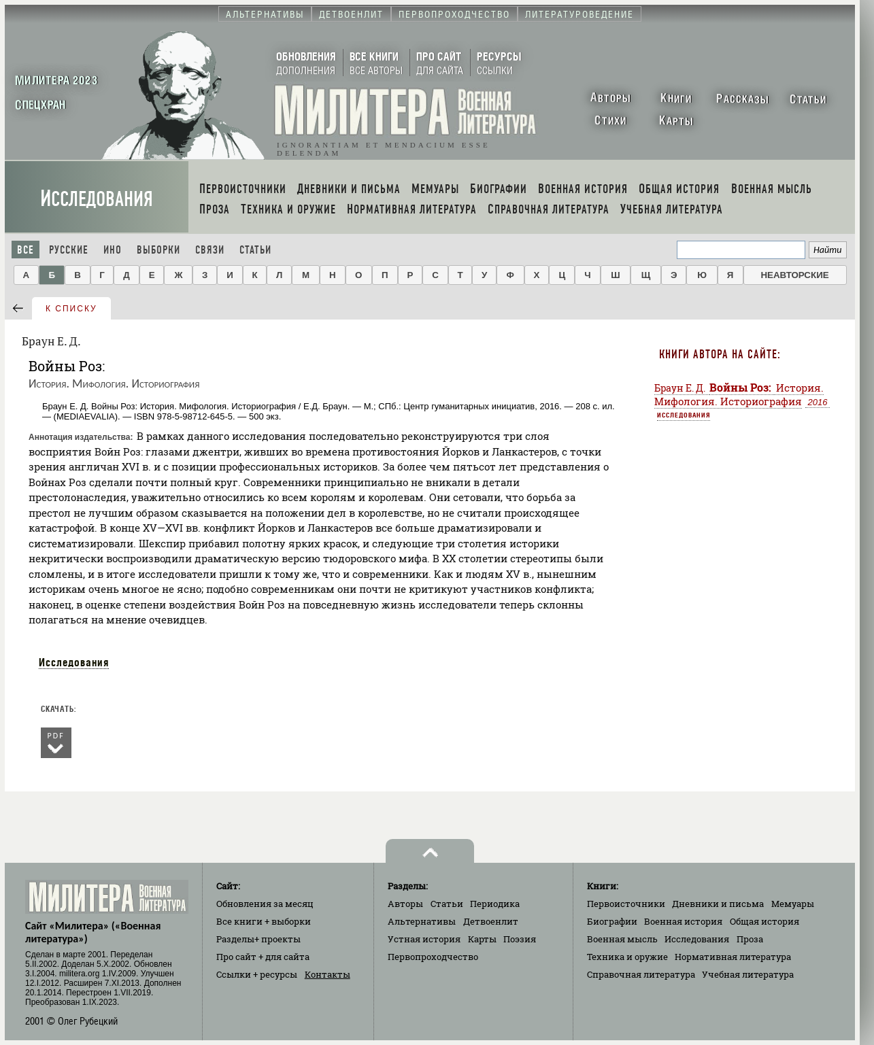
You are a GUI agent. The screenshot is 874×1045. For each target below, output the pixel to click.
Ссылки (256, 974)
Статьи (255, 250)
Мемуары (792, 903)
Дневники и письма (718, 903)
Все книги (263, 921)
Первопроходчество (433, 956)
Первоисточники (626, 903)
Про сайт (262, 956)
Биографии (612, 921)
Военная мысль (622, 939)
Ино (112, 250)
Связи (209, 250)
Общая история (764, 921)
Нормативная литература (733, 956)
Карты (482, 939)
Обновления (265, 903)
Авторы (405, 903)
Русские (68, 250)
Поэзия (519, 939)
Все (25, 250)
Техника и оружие (627, 956)
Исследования (96, 198)
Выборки (158, 250)
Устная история (424, 939)
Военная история (683, 921)
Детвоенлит (490, 921)
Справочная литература (641, 974)
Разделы (258, 939)
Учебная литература (748, 974)
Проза (750, 939)
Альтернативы (422, 921)
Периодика (495, 903)
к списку (71, 308)
